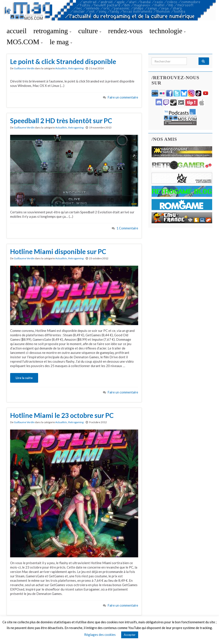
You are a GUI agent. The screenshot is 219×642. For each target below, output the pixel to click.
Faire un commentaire (123, 97)
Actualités (61, 68)
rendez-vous (125, 31)
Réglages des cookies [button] (100, 635)
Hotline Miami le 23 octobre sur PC (62, 415)
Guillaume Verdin (24, 68)
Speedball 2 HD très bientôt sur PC (61, 120)
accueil (17, 31)
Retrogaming (76, 68)
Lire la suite (24, 378)
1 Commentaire (127, 228)
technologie (167, 31)
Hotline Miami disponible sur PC (58, 251)
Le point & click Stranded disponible (63, 61)
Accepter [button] (129, 635)
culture (89, 31)
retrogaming (52, 31)
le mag (61, 42)
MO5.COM (25, 42)
